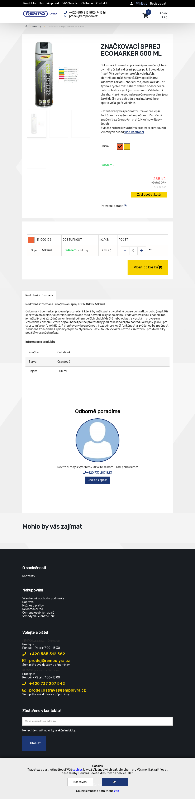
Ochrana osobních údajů (38, 612)
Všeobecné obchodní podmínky (43, 598)
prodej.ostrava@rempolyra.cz (54, 690)
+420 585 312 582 (43, 654)
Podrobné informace (39, 295)
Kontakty (28, 576)
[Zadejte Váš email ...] (97, 721)
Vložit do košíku (148, 267)
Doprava (28, 602)
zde (116, 791)
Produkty (29, 3)
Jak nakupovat (49, 3)
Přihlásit (141, 3)
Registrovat (158, 3)
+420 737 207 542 (43, 683)
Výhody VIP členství (38, 616)
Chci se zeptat (98, 480)
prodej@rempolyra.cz (46, 660)
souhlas (77, 769)
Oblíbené (87, 3)
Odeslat (35, 743)
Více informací (134, 132)
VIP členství (70, 3)
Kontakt (101, 3)
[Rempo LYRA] (40, 13)
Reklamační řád (32, 609)
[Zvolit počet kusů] (133, 251)
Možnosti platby (33, 605)
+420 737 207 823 (97, 472)
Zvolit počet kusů (149, 194)
